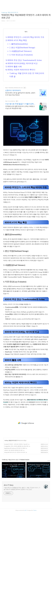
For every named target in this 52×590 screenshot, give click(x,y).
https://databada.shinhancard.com (14, 139)
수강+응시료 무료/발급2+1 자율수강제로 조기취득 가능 (20, 156)
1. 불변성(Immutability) (18, 96)
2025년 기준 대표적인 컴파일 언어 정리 (13, 528)
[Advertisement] (26, 21)
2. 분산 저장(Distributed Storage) (22, 99)
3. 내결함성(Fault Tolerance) (20, 103)
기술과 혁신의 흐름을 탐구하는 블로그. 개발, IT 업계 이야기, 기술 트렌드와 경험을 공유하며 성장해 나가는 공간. (22, 566)
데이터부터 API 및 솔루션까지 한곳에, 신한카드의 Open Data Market (20, 146)
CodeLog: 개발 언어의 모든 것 (9, 38)
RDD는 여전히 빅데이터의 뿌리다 (21, 122)
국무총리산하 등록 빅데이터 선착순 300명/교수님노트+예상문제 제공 (20, 159)
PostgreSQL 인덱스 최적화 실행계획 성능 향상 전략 (16, 524)
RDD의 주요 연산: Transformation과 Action (25, 112)
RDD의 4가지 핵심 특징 (17, 92)
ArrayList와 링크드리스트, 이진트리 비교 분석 (14, 530)
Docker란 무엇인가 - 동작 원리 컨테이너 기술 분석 (16, 522)
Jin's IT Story (8, 563)
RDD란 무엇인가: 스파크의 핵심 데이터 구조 (26, 89)
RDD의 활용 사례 (15, 118)
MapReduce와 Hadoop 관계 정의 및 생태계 (14, 526)
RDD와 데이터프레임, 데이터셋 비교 (23, 115)
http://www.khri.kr (10, 153)
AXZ (25, 588)
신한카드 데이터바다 (13, 142)
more (48, 538)
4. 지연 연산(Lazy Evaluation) (21, 107)
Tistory (35, 588)
